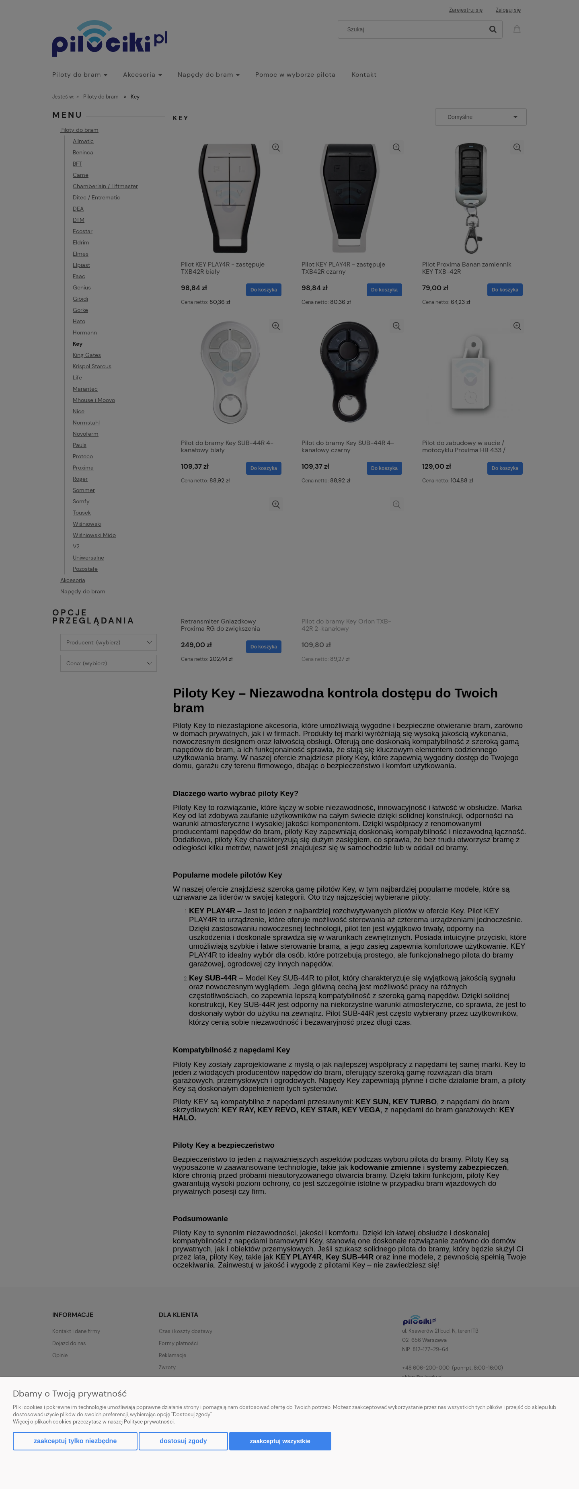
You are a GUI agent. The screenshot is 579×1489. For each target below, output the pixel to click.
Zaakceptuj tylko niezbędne (75, 1441)
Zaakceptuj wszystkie (280, 1441)
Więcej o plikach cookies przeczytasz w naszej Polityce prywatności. (94, 1421)
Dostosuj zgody (183, 1441)
